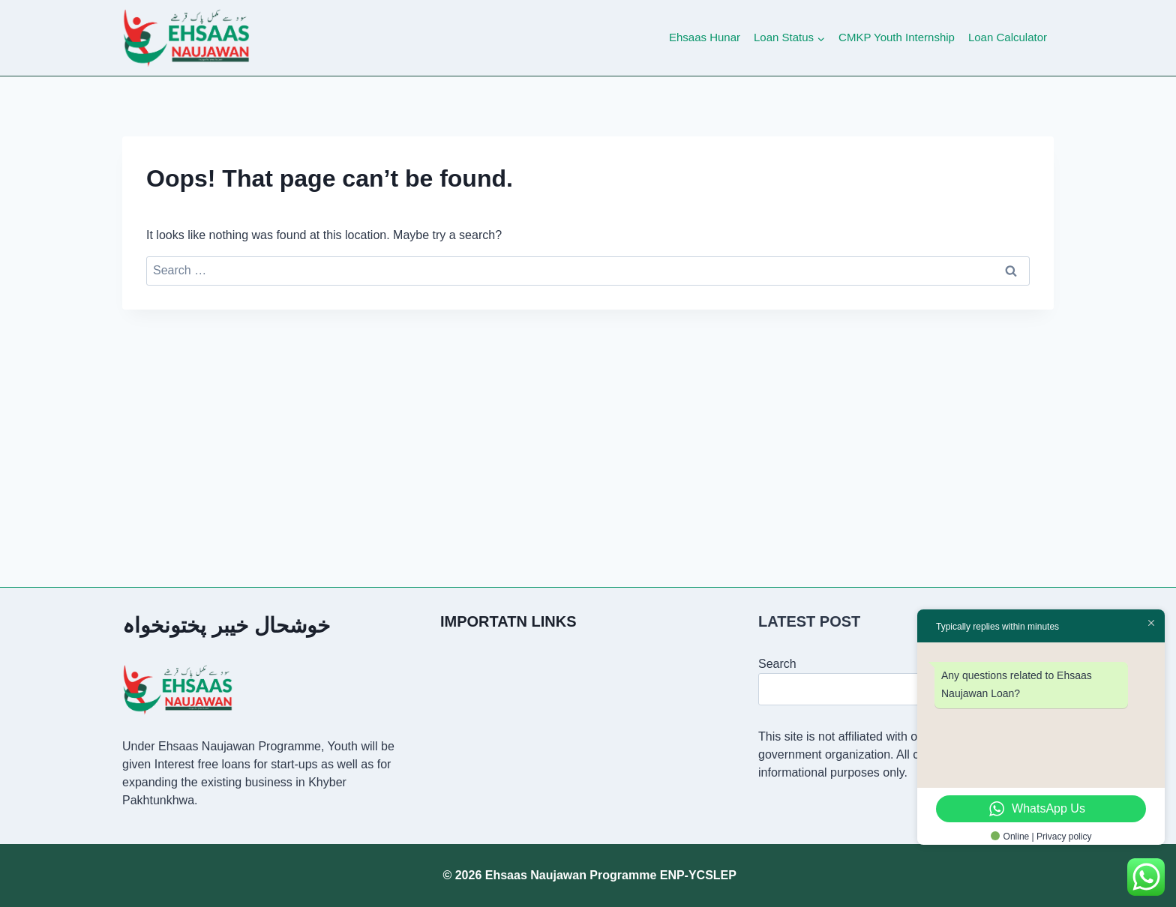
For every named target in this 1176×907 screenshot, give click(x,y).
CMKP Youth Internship (896, 37)
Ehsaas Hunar (704, 37)
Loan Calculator (1007, 37)
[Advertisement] (588, 422)
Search (777, 663)
